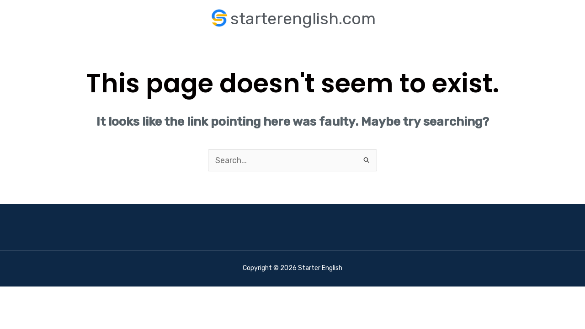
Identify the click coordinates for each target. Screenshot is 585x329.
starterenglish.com (303, 18)
